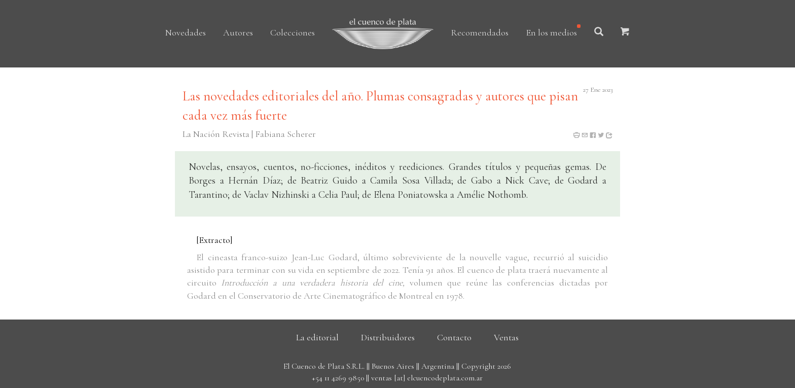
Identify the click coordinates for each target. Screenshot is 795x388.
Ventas (506, 337)
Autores (238, 32)
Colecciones (292, 32)
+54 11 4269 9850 (338, 378)
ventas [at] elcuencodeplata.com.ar (427, 378)
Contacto (454, 337)
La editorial (317, 337)
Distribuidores (388, 337)
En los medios (551, 32)
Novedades (185, 32)
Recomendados (480, 32)
